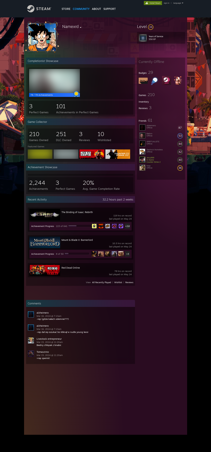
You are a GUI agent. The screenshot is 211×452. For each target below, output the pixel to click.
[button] (161, 26)
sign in (166, 3)
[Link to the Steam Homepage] (41, 11)
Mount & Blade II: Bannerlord (77, 239)
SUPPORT (109, 9)
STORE (66, 9)
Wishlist (118, 282)
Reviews (129, 282)
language (177, 3)
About (96, 9)
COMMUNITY (81, 9)
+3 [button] (127, 254)
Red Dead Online (70, 267)
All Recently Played (101, 282)
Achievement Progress (42, 226)
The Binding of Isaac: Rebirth (77, 212)
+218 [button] (127, 226)
